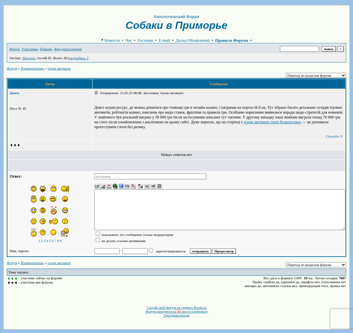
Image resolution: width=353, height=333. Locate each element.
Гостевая (145, 40)
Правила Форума (231, 40)
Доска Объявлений (192, 40)
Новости (112, 40)
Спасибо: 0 (334, 136)
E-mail (164, 40)
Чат (129, 40)
